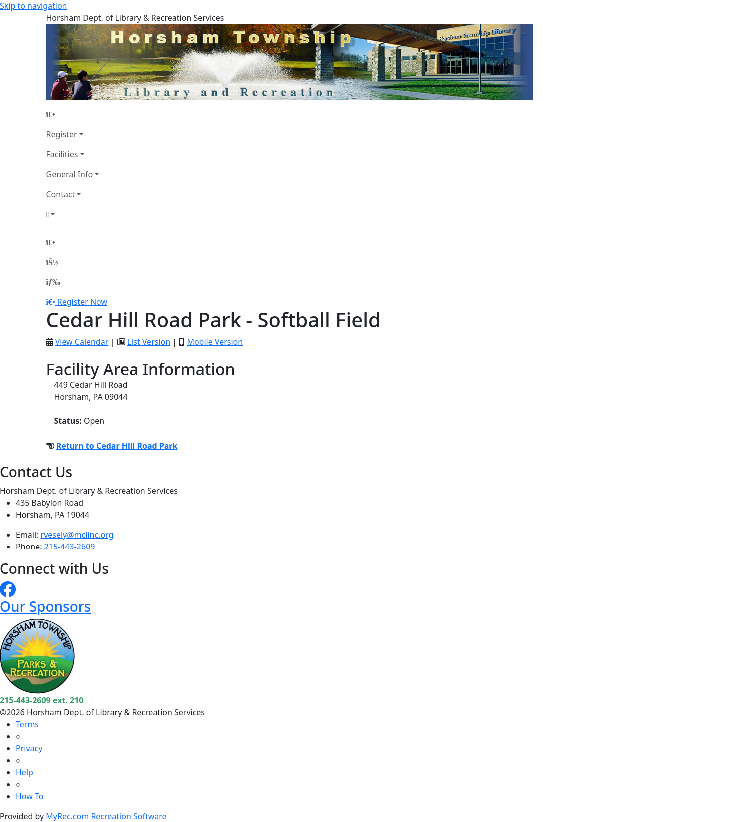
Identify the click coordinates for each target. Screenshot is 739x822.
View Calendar (82, 341)
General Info (69, 174)
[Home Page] (72, 114)
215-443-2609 (69, 546)
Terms (27, 724)
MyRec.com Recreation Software (106, 816)
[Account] (72, 214)
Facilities (62, 154)
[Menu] (53, 282)
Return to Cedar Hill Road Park (117, 445)
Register (61, 134)
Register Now (82, 301)
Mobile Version (215, 341)
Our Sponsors (45, 606)
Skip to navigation (33, 5)
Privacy (29, 748)
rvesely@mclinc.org (77, 534)
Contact (60, 194)
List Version (148, 341)
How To (29, 796)
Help (24, 772)
